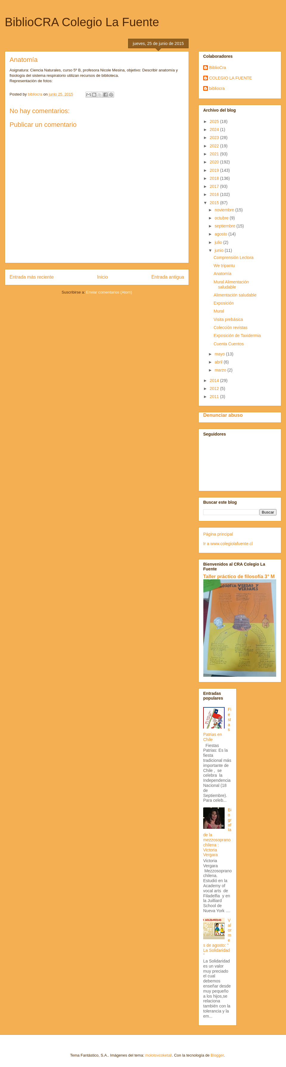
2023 (215, 137)
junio (219, 250)
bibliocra (217, 88)
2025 (215, 121)
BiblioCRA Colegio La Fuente (82, 22)
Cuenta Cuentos (229, 343)
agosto (221, 234)
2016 (215, 194)
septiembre (225, 226)
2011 (215, 396)
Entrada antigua (167, 277)
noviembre (224, 210)
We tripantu (224, 265)
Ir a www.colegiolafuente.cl (228, 543)
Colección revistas (231, 327)
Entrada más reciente (32, 277)
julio (218, 242)
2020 (215, 162)
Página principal (218, 534)
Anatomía (222, 273)
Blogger (217, 1055)
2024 (215, 129)
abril (218, 362)
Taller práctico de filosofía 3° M (239, 576)
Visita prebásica (228, 319)
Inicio (102, 277)
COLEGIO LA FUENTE (230, 78)
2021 (215, 154)
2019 (215, 170)
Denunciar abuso (223, 415)
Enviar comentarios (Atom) (109, 292)
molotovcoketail (158, 1055)
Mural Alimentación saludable (231, 284)
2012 (215, 388)
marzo (220, 370)
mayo (220, 354)
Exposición (224, 303)
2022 (215, 145)
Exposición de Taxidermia (237, 335)
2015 (215, 202)
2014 (215, 380)
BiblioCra (217, 67)
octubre (222, 218)
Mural (219, 311)
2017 (215, 186)
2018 (215, 178)
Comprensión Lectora (234, 257)
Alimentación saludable (235, 295)
